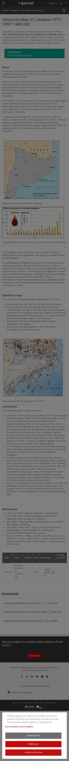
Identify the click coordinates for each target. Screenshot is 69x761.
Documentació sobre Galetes (20, 726)
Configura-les (33, 735)
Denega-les (33, 744)
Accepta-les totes (33, 752)
